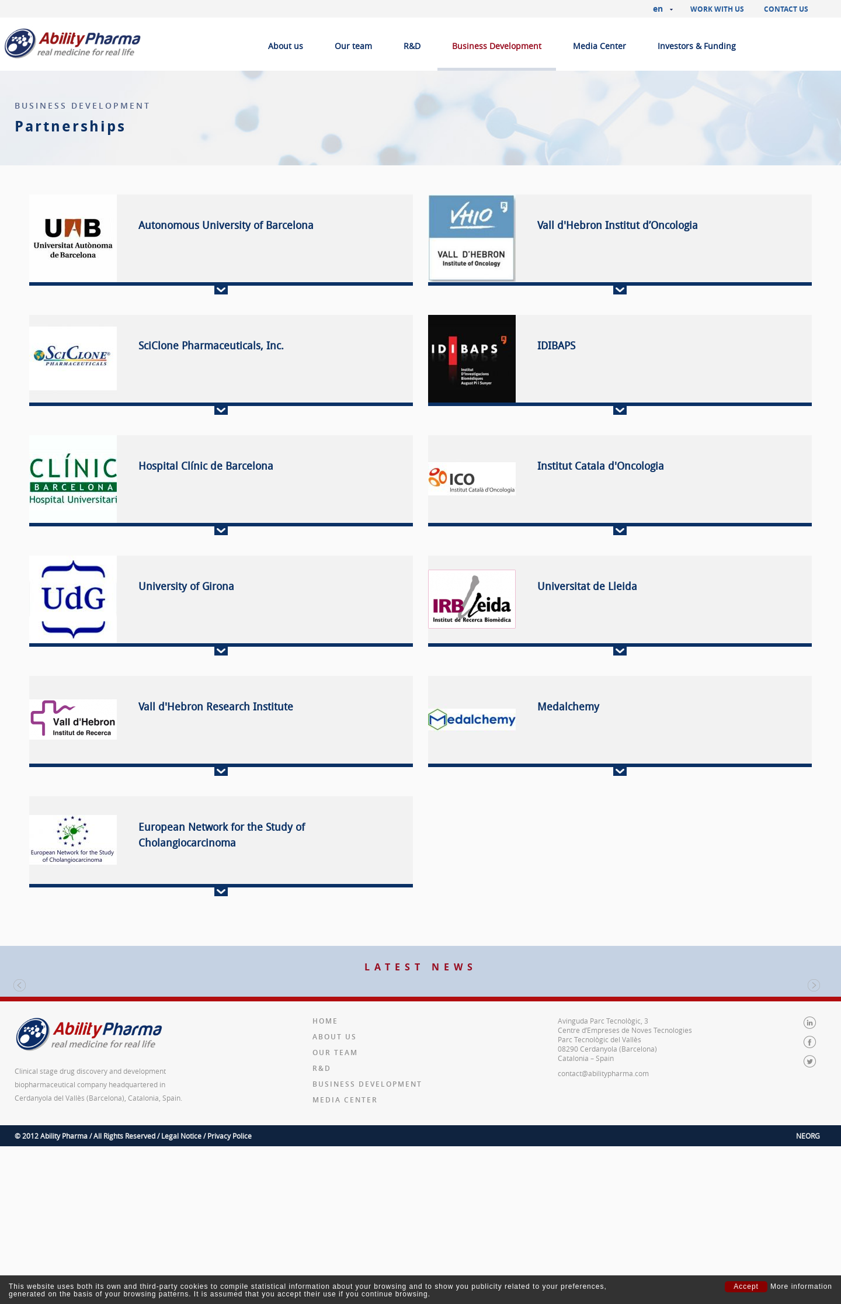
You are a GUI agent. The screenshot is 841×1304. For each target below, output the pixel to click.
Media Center (599, 45)
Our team (353, 45)
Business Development (496, 45)
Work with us (717, 9)
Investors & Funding (697, 45)
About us (285, 45)
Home (325, 1164)
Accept (746, 1286)
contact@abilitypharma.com (603, 1216)
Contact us (786, 9)
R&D (412, 45)
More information (801, 1287)
